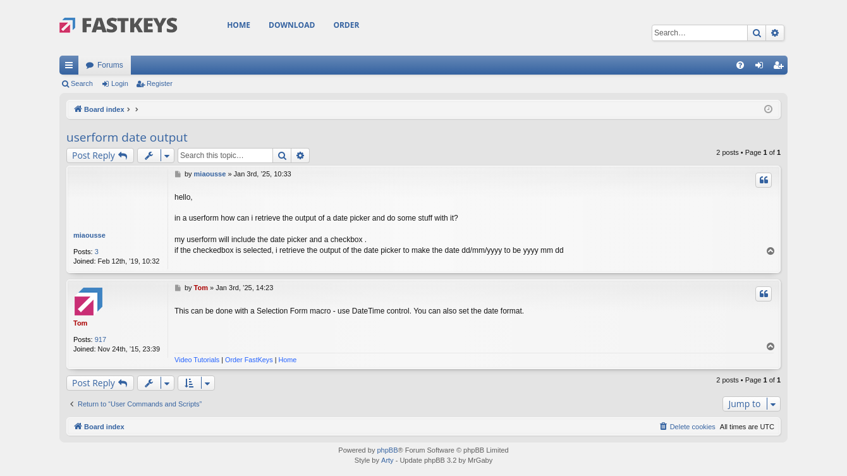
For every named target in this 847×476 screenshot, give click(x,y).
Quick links (71, 68)
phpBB (387, 450)
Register (160, 83)
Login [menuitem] (762, 68)
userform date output (127, 137)
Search (82, 83)
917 (100, 339)
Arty (387, 460)
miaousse (89, 235)
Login (119, 83)
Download (292, 25)
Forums (110, 65)
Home (238, 25)
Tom (80, 323)
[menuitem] (740, 65)
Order (346, 25)
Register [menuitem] (781, 68)
